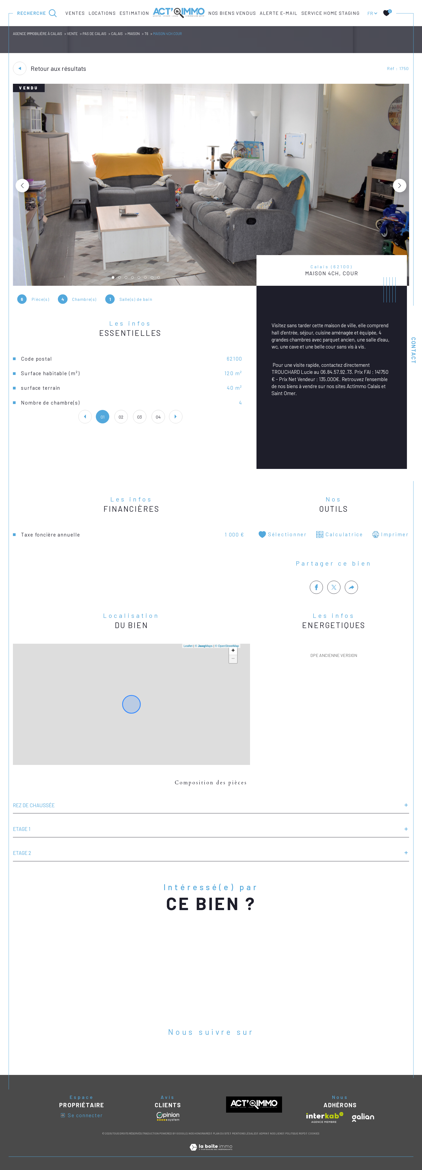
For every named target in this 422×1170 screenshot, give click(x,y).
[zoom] (211, 284)
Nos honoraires (199, 1133)
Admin (263, 1133)
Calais (117, 34)
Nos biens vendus (232, 13)
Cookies (313, 1133)
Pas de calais (94, 34)
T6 (146, 34)
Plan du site (221, 1133)
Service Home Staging (330, 13)
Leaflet (188, 645)
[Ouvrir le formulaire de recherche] (37, 13)
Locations (102, 13)
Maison (134, 34)
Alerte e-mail (279, 13)
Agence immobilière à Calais (37, 34)
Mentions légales (244, 1133)
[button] (399, 185)
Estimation (134, 13)
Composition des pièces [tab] (211, 782)
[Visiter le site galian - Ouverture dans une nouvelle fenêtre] (363, 1117)
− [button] (233, 659)
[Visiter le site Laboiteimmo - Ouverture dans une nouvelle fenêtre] (211, 1153)
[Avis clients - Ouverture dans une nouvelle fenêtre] (168, 1116)
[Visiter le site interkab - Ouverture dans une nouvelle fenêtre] (324, 1117)
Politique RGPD (295, 1133)
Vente (72, 34)
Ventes (75, 13)
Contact (413, 350)
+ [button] (233, 651)
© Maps (204, 645)
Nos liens (276, 1133)
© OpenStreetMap (227, 645)
